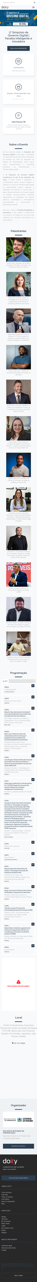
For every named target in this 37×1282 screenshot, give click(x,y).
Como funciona (6, 1192)
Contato (4, 1250)
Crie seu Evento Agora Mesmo (18, 1178)
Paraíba (3, 1217)
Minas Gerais (5, 1223)
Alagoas (4, 1232)
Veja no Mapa (18, 1275)
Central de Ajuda (6, 1245)
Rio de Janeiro (6, 1221)
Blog (3, 1203)
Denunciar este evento (8, 1248)
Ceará (3, 1226)
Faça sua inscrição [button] (18, 48)
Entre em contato (18, 1146)
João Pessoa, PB (19, 122)
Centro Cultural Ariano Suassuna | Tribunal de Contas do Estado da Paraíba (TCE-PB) (18, 127)
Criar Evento (5, 1199)
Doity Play (4, 1194)
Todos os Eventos (7, 1197)
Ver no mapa (18, 1043)
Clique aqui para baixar (19, 71)
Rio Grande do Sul (7, 1228)
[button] (32, 685)
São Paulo (4, 1219)
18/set (5, 681)
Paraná (3, 1230)
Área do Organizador (8, 1201)
